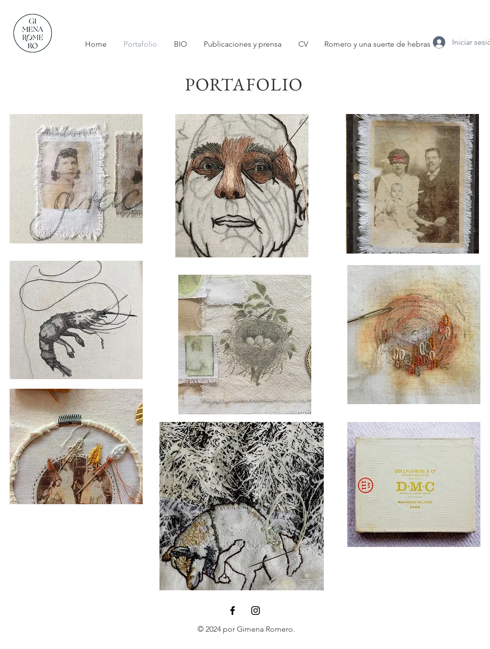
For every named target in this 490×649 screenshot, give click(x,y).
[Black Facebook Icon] (232, 610)
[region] (76, 178)
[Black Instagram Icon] (255, 610)
